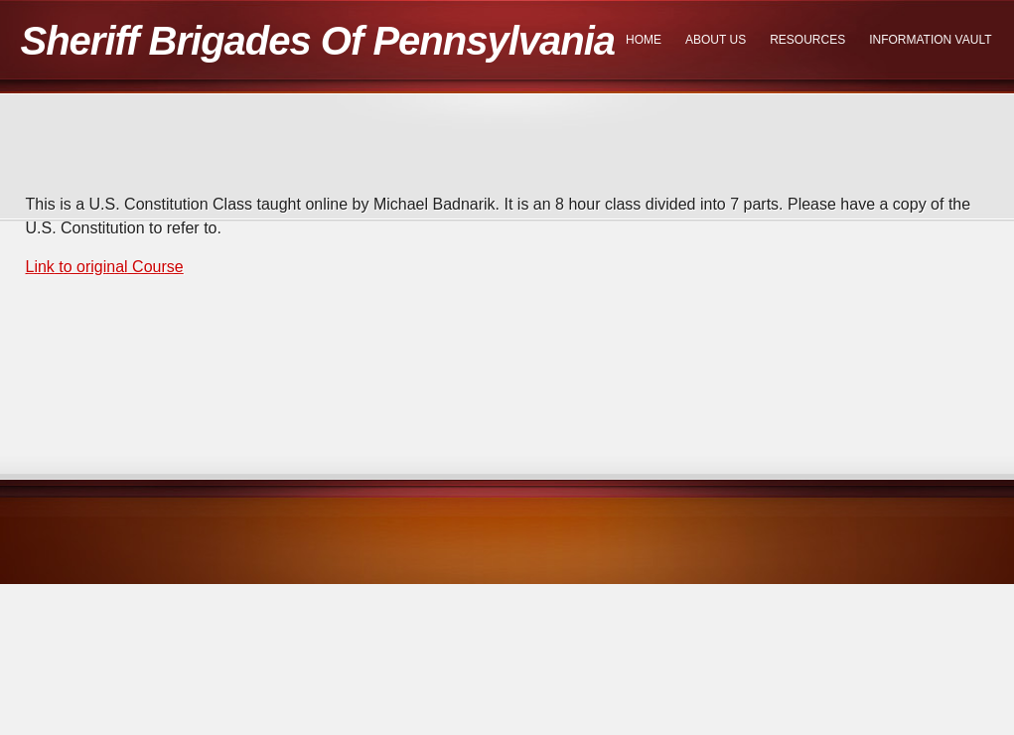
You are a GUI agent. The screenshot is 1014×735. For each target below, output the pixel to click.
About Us (715, 40)
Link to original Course (105, 266)
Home (643, 40)
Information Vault (930, 40)
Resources (807, 40)
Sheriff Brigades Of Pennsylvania (318, 41)
